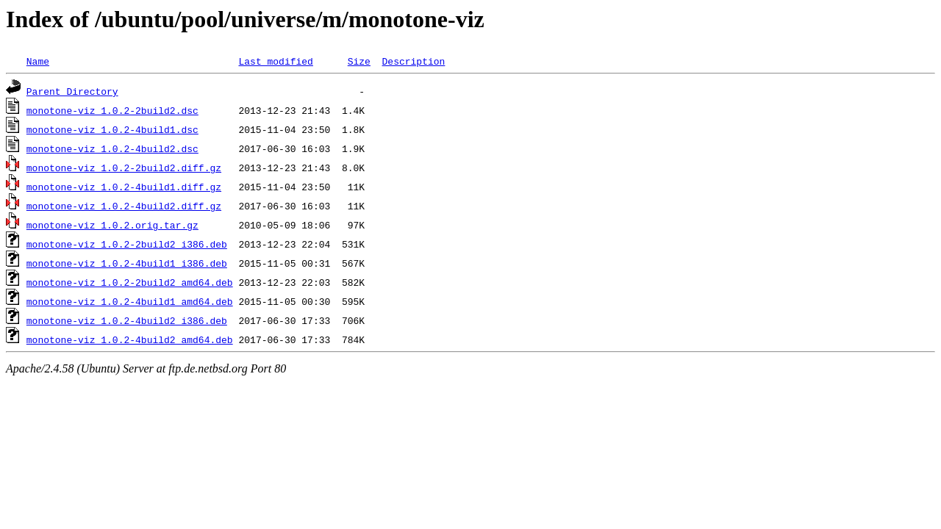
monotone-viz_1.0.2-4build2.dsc (112, 148)
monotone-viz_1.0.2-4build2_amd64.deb (129, 339)
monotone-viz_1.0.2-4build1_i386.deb (126, 263)
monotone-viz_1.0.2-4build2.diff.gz (123, 205)
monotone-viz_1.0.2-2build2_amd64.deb (129, 282)
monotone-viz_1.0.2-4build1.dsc (112, 129)
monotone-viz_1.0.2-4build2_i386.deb (126, 320)
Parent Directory (72, 91)
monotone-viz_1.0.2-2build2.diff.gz (123, 167)
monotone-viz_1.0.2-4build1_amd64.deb (129, 301)
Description (413, 61)
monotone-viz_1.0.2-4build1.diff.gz (123, 186)
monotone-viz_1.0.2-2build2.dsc (112, 110)
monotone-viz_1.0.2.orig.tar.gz (112, 224)
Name (37, 61)
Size (359, 61)
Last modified (275, 61)
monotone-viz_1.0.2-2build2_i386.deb (126, 244)
